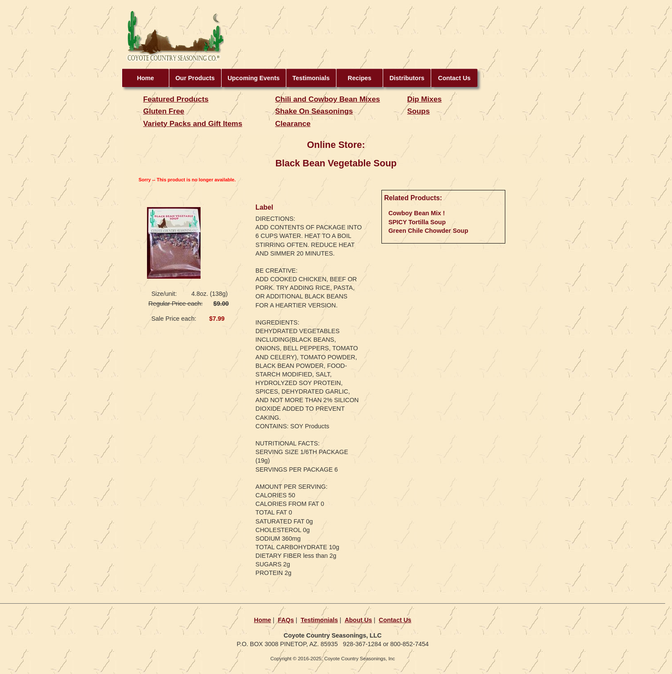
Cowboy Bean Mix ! (416, 213)
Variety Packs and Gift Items (192, 123)
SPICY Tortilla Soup (417, 222)
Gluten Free (163, 111)
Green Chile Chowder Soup (428, 230)
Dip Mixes (424, 99)
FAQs (286, 620)
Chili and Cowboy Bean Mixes (327, 99)
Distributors (407, 78)
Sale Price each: (173, 318)
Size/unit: (164, 293)
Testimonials (311, 78)
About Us (358, 620)
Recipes (359, 78)
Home (145, 78)
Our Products (195, 78)
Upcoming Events (254, 78)
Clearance (293, 123)
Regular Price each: (175, 303)
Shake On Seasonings (314, 111)
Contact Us (454, 78)
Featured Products (176, 99)
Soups (418, 111)
